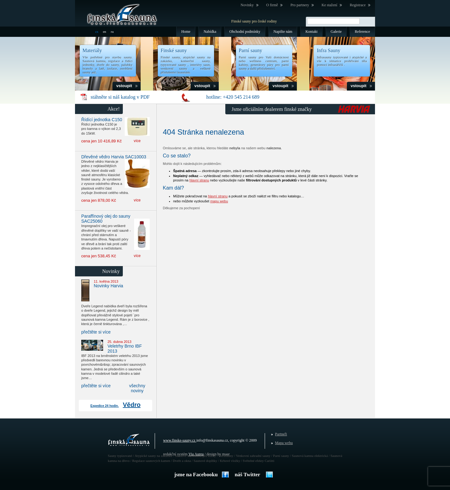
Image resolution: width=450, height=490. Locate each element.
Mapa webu (284, 443)
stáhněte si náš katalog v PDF (120, 97)
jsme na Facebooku (196, 475)
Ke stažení (329, 5)
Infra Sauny (328, 50)
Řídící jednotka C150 (101, 119)
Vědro (132, 404)
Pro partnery (299, 5)
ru (112, 31)
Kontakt (311, 31)
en (104, 31)
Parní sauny (250, 50)
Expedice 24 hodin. (104, 406)
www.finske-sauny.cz (179, 440)
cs (96, 31)
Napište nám (282, 31)
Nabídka (209, 31)
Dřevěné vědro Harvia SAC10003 (113, 156)
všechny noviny (137, 388)
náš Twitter (247, 475)
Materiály (92, 50)
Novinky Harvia (108, 285)
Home (185, 31)
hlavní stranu (199, 180)
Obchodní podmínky (244, 31)
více (137, 141)
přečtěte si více (96, 331)
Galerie (336, 31)
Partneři (281, 434)
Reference (362, 31)
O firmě (272, 5)
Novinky (247, 5)
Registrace (358, 5)
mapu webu (219, 201)
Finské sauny (174, 50)
